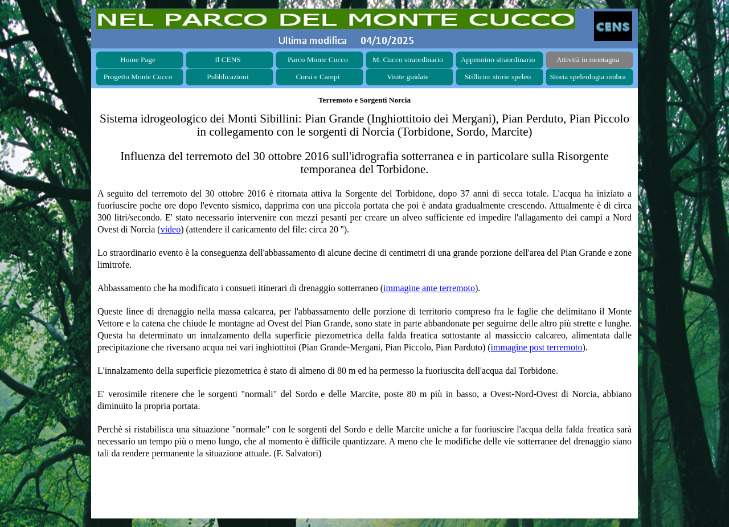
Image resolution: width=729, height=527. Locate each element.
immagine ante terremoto (429, 288)
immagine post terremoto (537, 347)
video (171, 229)
